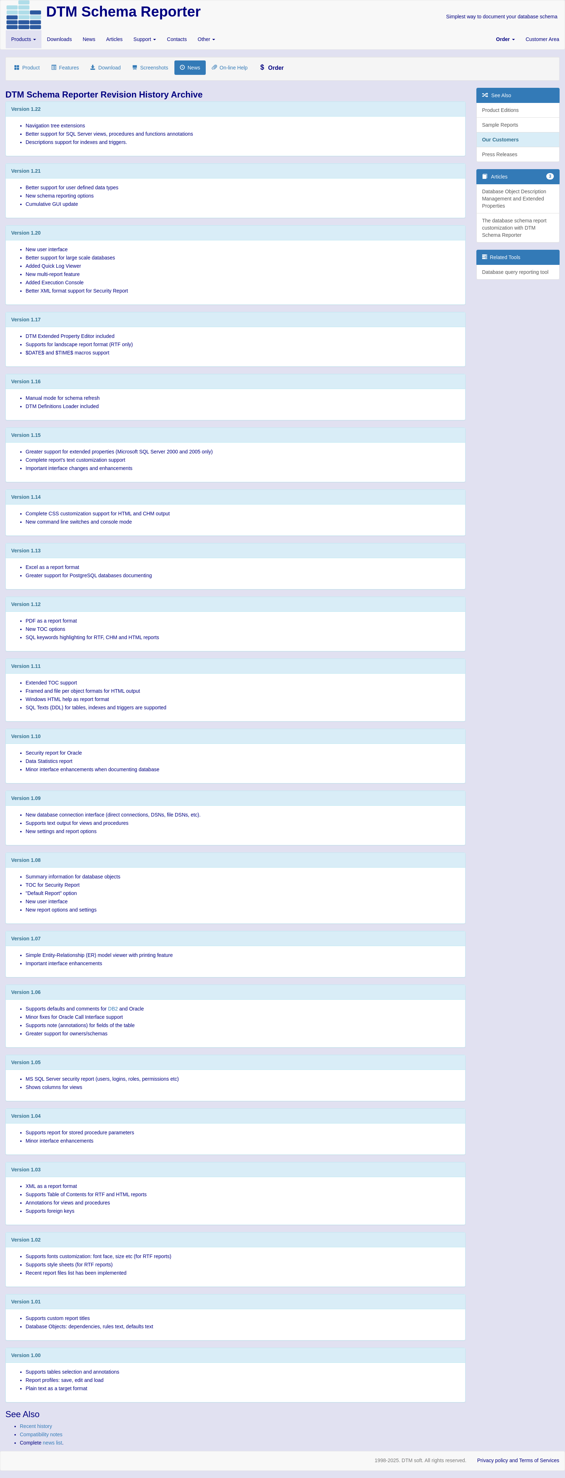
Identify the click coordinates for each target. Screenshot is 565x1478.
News (89, 39)
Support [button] (144, 39)
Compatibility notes (41, 1434)
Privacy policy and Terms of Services (518, 1460)
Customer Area (542, 39)
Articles (114, 39)
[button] (505, 39)
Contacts (177, 39)
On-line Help (230, 68)
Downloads (59, 39)
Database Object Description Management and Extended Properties (514, 199)
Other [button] (206, 39)
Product (27, 68)
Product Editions (500, 110)
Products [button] (23, 39)
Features (65, 68)
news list (52, 1443)
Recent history (36, 1426)
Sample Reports (500, 125)
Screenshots (150, 68)
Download (105, 68)
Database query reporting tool (515, 272)
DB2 (113, 1009)
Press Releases (499, 154)
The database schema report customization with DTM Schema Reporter (514, 228)
